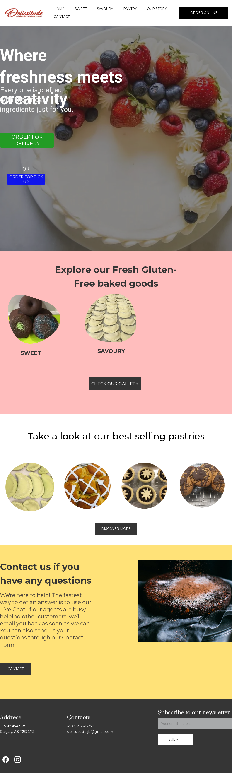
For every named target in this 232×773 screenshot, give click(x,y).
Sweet (81, 9)
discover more (116, 529)
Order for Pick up (26, 180)
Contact (62, 17)
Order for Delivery (27, 140)
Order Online (204, 13)
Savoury (105, 9)
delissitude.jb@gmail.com (90, 732)
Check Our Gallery (114, 383)
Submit (175, 739)
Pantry (130, 9)
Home (59, 9)
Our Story (157, 9)
